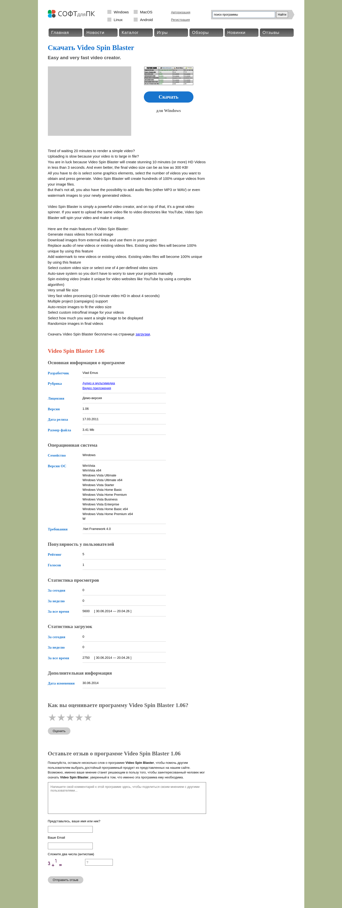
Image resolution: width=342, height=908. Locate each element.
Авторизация (180, 12)
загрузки (142, 334)
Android (146, 20)
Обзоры (200, 32)
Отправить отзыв (65, 880)
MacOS (146, 12)
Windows (121, 12)
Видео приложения (97, 388)
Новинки (236, 32)
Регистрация (180, 20)
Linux (118, 20)
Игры (162, 32)
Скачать (169, 97)
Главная (60, 32)
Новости (96, 32)
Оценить (59, 731)
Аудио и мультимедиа (99, 383)
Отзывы (271, 32)
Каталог (130, 32)
